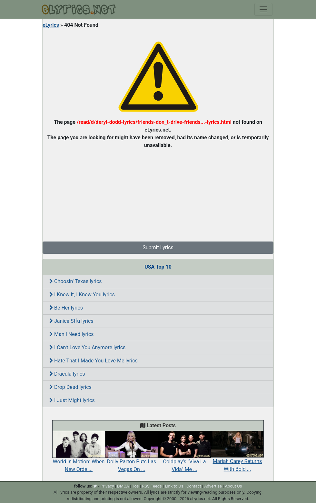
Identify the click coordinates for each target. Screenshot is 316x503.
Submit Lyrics (158, 247)
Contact (193, 486)
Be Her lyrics (66, 308)
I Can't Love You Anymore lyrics (87, 347)
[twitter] (95, 486)
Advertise (213, 486)
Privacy (107, 486)
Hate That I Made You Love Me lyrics (93, 361)
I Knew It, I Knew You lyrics (82, 294)
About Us (233, 486)
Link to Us (174, 486)
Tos (135, 486)
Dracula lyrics (67, 374)
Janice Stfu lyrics (71, 321)
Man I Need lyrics (71, 334)
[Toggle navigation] (263, 9)
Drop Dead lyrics (70, 387)
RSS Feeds (152, 486)
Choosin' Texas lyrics (75, 281)
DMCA (123, 486)
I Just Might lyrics (72, 400)
